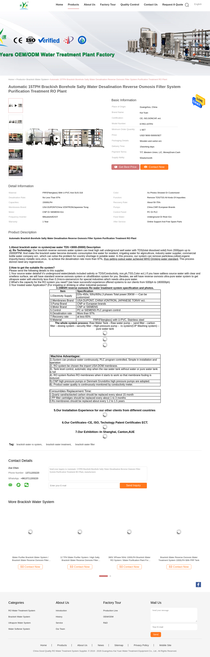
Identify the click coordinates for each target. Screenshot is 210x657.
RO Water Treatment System (21, 610)
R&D (105, 623)
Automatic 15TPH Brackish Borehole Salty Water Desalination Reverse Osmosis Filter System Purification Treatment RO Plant (108, 79)
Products (73, 4)
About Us (89, 4)
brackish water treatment (58, 444)
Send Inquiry (133, 485)
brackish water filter (85, 444)
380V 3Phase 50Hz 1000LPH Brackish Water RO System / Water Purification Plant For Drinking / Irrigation (129, 559)
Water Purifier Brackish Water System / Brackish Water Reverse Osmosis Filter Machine (30, 559)
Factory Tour (108, 4)
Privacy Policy (141, 645)
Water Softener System (19, 629)
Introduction (61, 610)
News (101, 645)
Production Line (110, 610)
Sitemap (118, 645)
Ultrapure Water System (19, 623)
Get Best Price (125, 166)
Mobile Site (165, 645)
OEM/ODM (108, 616)
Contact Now (154, 166)
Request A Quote (172, 4)
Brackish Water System (19, 616)
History (59, 616)
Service (59, 623)
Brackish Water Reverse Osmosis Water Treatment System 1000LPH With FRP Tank (178, 558)
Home (59, 4)
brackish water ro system (29, 444)
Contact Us (151, 4)
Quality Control (129, 4)
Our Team (60, 629)
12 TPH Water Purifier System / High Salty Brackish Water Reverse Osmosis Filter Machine (79, 559)
